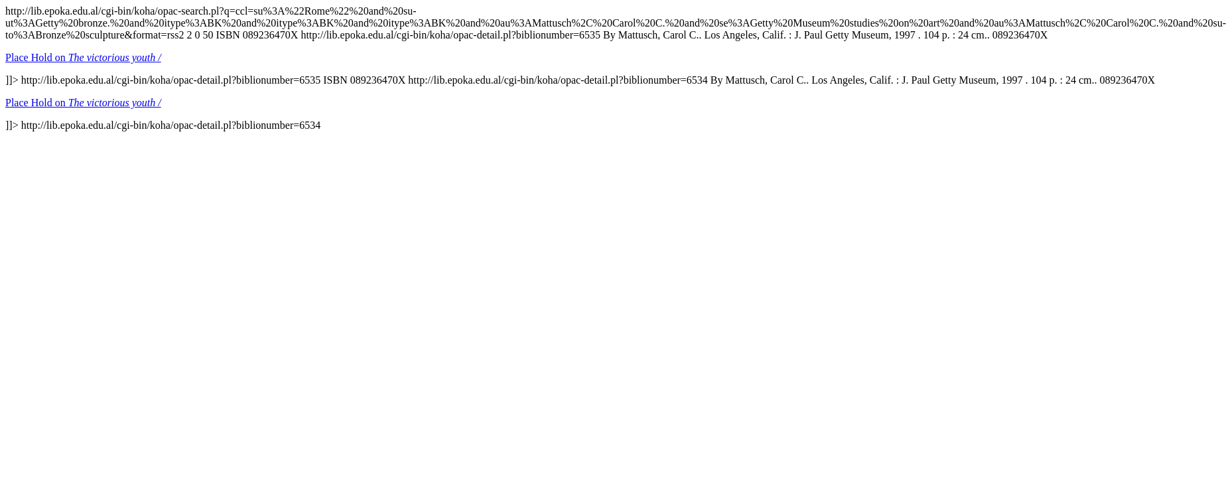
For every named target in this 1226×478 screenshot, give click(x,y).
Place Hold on (83, 57)
